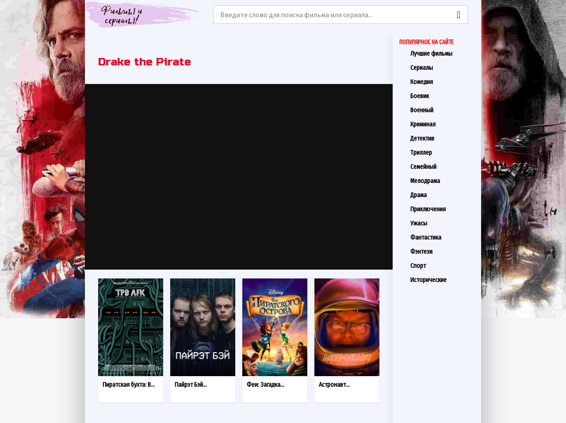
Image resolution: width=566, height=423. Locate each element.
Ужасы (442, 223)
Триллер (442, 152)
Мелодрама (442, 180)
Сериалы (442, 67)
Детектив (442, 138)
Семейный (442, 166)
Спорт (442, 265)
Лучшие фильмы (442, 53)
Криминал (442, 124)
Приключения (442, 209)
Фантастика (442, 237)
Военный (442, 110)
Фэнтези (442, 251)
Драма (442, 195)
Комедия (442, 81)
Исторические (442, 279)
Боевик (442, 96)
